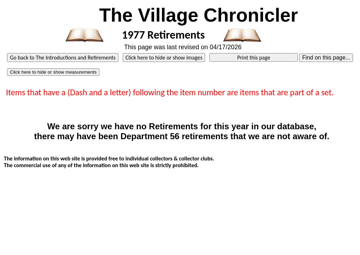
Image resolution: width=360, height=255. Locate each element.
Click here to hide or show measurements (53, 72)
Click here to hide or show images (164, 57)
